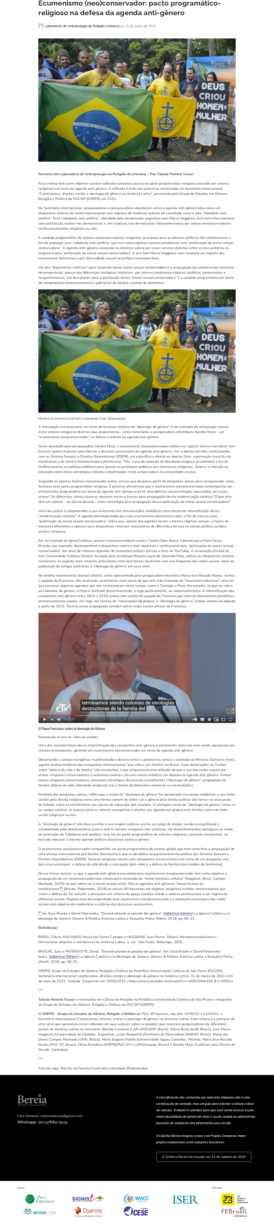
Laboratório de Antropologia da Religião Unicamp (82, 27)
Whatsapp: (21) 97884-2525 (42, 1123)
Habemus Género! (178, 915)
